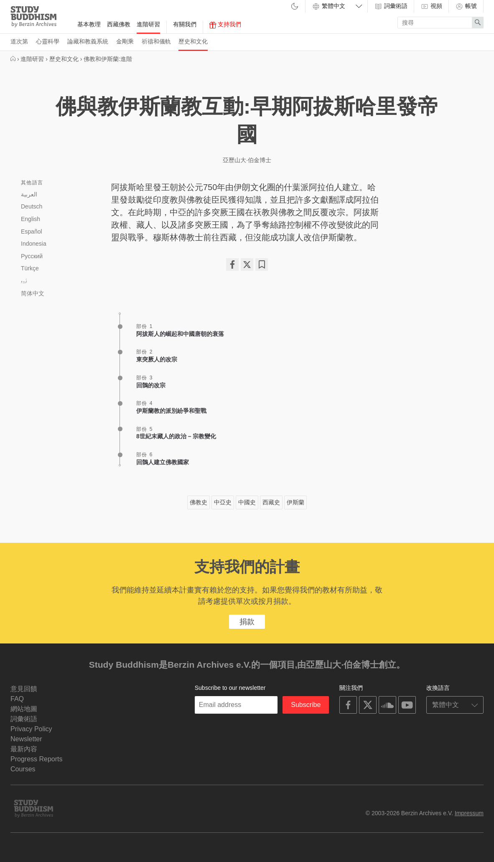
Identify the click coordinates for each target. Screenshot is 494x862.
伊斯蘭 (295, 502)
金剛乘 (125, 41)
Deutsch (31, 206)
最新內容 (23, 749)
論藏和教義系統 (87, 41)
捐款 (247, 622)
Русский (32, 256)
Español (31, 231)
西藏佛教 (118, 24)
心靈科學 (47, 41)
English (30, 219)
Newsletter (26, 738)
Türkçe (30, 268)
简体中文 (32, 293)
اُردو (24, 281)
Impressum (469, 813)
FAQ (17, 698)
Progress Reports (36, 759)
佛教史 (198, 502)
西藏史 (271, 502)
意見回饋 (23, 688)
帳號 (466, 6)
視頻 (431, 6)
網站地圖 (23, 708)
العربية (29, 194)
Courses (23, 769)
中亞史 (223, 502)
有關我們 (184, 24)
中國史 (247, 502)
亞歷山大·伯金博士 (247, 160)
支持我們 (225, 24)
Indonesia (33, 243)
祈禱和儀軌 (156, 41)
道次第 (19, 41)
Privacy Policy (31, 728)
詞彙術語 (390, 6)
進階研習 (148, 24)
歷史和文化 (193, 41)
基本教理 (89, 24)
